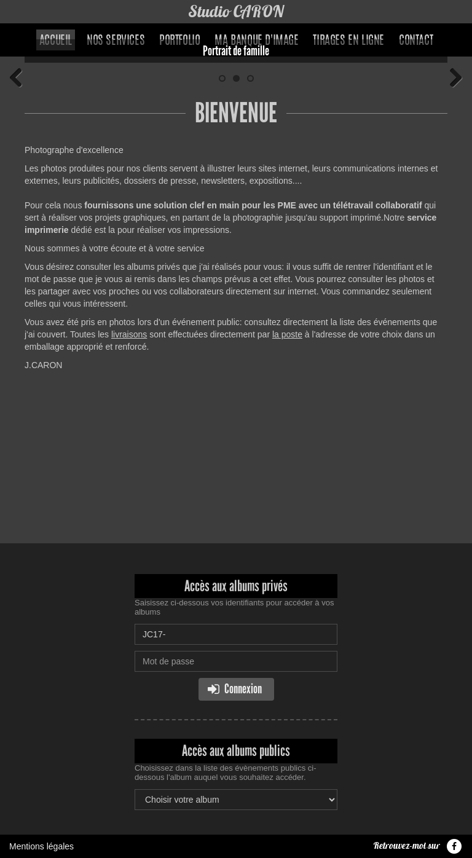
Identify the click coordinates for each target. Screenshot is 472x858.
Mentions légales (41, 846)
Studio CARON (236, 11)
